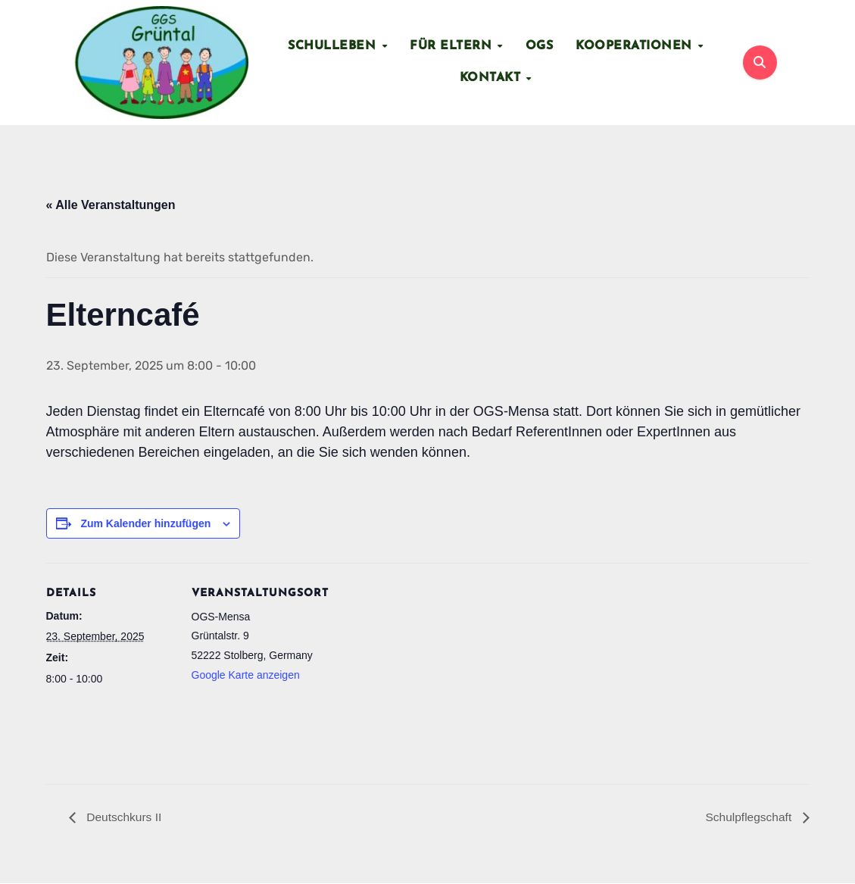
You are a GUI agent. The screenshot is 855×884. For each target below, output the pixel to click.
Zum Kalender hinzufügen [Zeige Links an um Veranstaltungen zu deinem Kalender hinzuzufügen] (145, 523)
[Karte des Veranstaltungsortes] (417, 668)
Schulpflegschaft (749, 817)
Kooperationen (636, 46)
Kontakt (492, 78)
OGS (540, 46)
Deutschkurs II (123, 817)
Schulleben (334, 46)
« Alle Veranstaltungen (111, 204)
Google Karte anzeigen (246, 676)
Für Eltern (453, 46)
